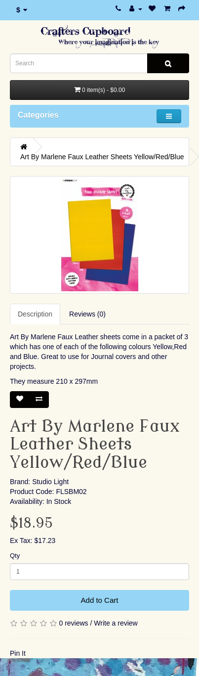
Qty (15, 555)
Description (35, 314)
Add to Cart (100, 600)
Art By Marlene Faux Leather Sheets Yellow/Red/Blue (102, 157)
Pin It (18, 653)
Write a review (115, 623)
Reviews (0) (87, 314)
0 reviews (73, 623)
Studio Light (50, 482)
